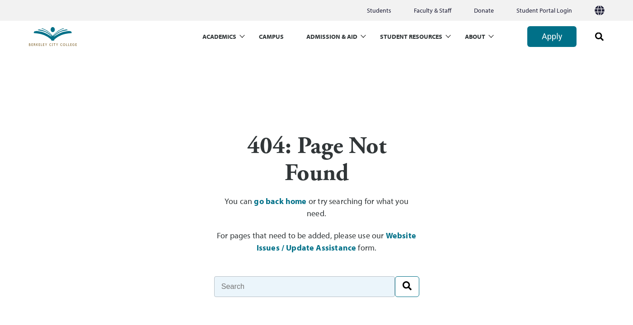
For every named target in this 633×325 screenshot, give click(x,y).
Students (379, 10)
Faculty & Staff (432, 10)
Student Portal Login (544, 10)
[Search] (304, 286)
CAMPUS (271, 36)
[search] (596, 37)
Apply (552, 36)
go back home (280, 201)
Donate (484, 10)
